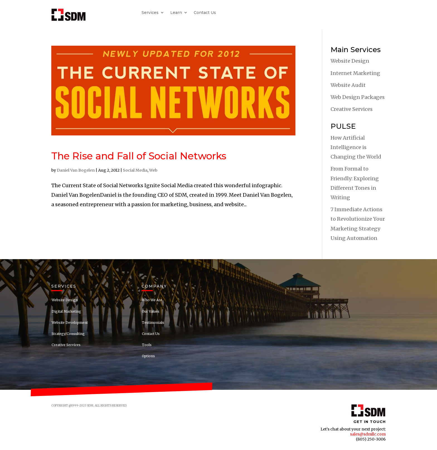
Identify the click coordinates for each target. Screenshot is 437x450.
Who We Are (152, 300)
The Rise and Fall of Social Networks (138, 156)
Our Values (150, 311)
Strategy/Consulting (68, 334)
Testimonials (153, 322)
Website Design (350, 61)
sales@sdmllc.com (368, 434)
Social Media (135, 170)
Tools (147, 345)
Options (148, 356)
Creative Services (352, 109)
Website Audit (348, 85)
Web (153, 170)
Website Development (70, 322)
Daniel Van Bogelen (76, 170)
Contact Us (205, 13)
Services (150, 13)
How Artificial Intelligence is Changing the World (356, 147)
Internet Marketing (355, 73)
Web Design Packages (358, 97)
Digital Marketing (66, 311)
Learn (176, 13)
